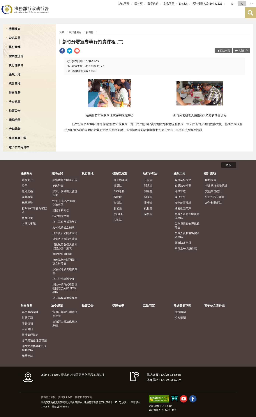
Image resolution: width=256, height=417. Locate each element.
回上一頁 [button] (225, 50)
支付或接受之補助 (63, 227)
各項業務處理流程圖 (34, 340)
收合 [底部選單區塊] (228, 164)
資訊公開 (14, 37)
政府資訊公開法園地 (64, 233)
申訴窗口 (27, 329)
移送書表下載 (17, 138)
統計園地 (14, 83)
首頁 (61, 32)
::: (3, 3)
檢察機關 (180, 317)
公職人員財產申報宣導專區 (187, 215)
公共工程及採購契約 (64, 221)
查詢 (250, 12)
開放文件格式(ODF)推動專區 (34, 348)
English (183, 3)
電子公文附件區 (19, 147)
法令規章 (14, 101)
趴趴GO (118, 214)
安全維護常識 (183, 202)
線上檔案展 (120, 179)
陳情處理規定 (30, 334)
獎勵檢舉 (14, 119)
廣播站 (118, 185)
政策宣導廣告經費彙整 (64, 271)
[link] (62, 51)
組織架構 (27, 191)
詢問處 (118, 197)
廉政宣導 (180, 197)
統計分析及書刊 (215, 197)
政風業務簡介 (183, 179)
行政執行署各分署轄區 (34, 210)
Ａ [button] (242, 3)
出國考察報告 (60, 210)
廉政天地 (14, 74)
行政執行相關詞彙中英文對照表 (64, 261)
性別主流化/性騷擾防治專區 (64, 202)
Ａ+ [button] (251, 3)
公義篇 (148, 179)
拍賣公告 (14, 110)
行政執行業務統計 (216, 185)
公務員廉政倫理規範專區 (187, 225)
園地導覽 (210, 179)
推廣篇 (89, 32)
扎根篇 (148, 208)
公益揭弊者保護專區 (64, 297)
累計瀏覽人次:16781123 (207, 3)
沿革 (24, 185)
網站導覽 (124, 3)
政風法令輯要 (183, 185)
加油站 (118, 219)
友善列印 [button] (243, 50)
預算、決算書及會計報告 (64, 193)
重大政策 (27, 217)
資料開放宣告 (48, 397)
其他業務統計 (213, 191)
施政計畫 (57, 185)
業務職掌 (27, 197)
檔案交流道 (16, 56)
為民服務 (14, 92)
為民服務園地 (30, 312)
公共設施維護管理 (63, 278)
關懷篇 (148, 185)
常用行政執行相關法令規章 (64, 313)
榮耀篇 (148, 214)
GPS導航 (119, 191)
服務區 (118, 208)
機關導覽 (27, 202)
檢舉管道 (180, 191)
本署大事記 (29, 223)
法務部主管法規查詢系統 (64, 323)
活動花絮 (14, 128)
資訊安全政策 (65, 397)
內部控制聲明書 (62, 254)
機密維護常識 (183, 208)
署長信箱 (152, 3)
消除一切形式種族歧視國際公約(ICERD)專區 (64, 288)
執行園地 (14, 47)
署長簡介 (27, 179)
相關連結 (27, 355)
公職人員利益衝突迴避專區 (187, 234)
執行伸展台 (16, 65)
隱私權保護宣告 (83, 397)
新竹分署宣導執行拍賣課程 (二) (92, 41)
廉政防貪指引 (183, 242)
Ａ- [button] (232, 3)
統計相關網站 (213, 202)
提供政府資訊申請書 (64, 238)
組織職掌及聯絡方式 (64, 179)
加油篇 (148, 191)
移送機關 (180, 312)
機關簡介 (14, 28)
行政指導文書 (60, 216)
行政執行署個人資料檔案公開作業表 (64, 246)
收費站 (118, 202)
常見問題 (168, 3)
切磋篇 (148, 197)
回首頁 (138, 3)
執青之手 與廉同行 (186, 248)
